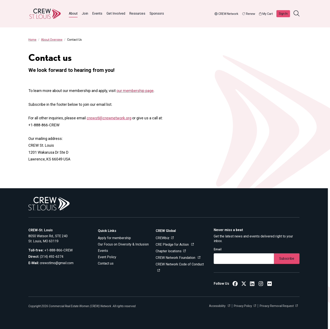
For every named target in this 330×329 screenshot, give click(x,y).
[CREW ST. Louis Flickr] (269, 284)
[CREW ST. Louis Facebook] (235, 284)
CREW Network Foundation (176, 258)
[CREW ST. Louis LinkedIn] (252, 284)
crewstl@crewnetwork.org (109, 118)
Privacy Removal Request (277, 306)
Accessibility (217, 306)
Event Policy (107, 257)
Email (218, 249)
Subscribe (286, 259)
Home (32, 39)
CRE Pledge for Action (173, 245)
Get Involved (116, 13)
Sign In (283, 13)
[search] (297, 13)
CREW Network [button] (226, 13)
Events (97, 13)
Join (85, 13)
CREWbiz (162, 238)
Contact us (106, 263)
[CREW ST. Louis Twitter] (243, 284)
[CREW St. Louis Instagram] (261, 284)
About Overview (51, 39)
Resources (137, 13)
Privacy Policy (243, 306)
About (73, 13)
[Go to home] (45, 13)
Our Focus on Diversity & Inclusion (123, 244)
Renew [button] (248, 13)
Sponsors (157, 13)
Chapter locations (169, 251)
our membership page (135, 90)
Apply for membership (114, 238)
